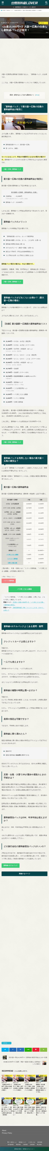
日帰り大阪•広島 (12, 563)
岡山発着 (39, 1144)
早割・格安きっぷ (11, 1142)
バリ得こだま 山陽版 (12, 554)
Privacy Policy (7, 1133)
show (37, 95)
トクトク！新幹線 (12, 558)
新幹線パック (7, 1043)
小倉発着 (25, 1144)
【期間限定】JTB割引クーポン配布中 (25, 7)
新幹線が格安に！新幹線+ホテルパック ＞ (24, 1149)
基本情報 (39, 1142)
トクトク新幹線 (9, 580)
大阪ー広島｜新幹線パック (12, 169)
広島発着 (32, 1144)
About (4, 1130)
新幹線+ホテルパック (11, 865)
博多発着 (18, 1144)
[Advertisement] (24, 54)
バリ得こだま (31, 1142)
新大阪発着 (11, 1144)
